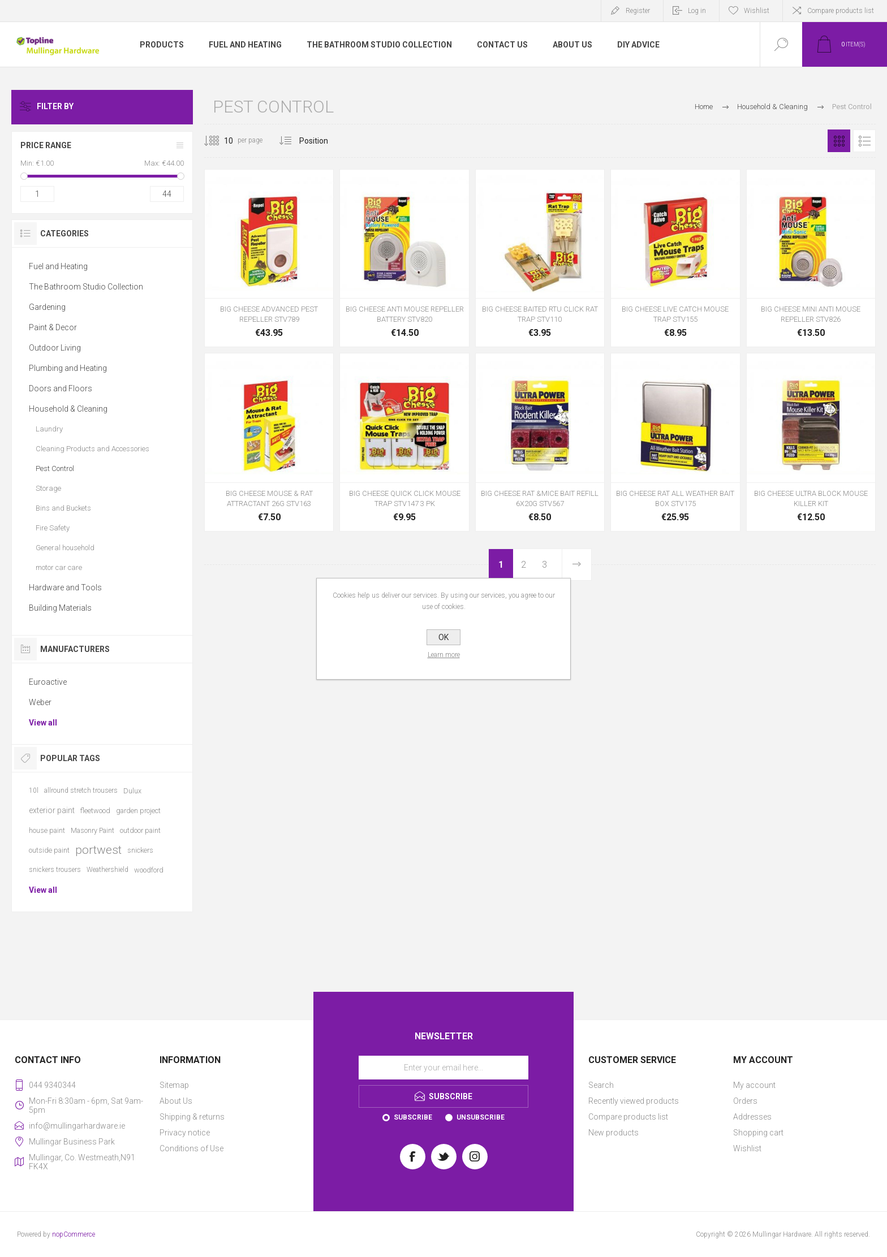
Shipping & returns (192, 1116)
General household (65, 547)
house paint (47, 830)
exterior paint (52, 810)
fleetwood (95, 810)
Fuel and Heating (58, 266)
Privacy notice (185, 1132)
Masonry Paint (92, 830)
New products (613, 1132)
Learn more (444, 655)
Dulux (132, 791)
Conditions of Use (191, 1148)
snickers (140, 850)
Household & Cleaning (68, 408)
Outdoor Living (55, 347)
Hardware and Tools (65, 587)
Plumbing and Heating (68, 368)
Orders (745, 1100)
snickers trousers (55, 870)
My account (754, 1085)
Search (601, 1085)
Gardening (47, 307)
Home (704, 106)
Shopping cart (758, 1132)
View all (43, 722)
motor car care (59, 567)
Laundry (49, 429)
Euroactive (48, 681)
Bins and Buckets (63, 508)
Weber (40, 702)
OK (443, 637)
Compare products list (840, 11)
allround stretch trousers (81, 790)
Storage (48, 488)
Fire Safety (53, 528)
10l (33, 790)
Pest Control (55, 468)
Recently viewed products (633, 1100)
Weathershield (107, 870)
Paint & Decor (53, 327)
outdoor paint (140, 830)
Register (638, 11)
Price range (45, 145)
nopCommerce (73, 1234)
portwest (98, 850)
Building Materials (60, 607)
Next (576, 564)
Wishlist (747, 1148)
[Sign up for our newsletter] (443, 1067)
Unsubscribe (481, 1117)
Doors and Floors (60, 388)
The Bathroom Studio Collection (86, 286)
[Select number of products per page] (220, 140)
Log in (697, 11)
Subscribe (413, 1117)
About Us (176, 1100)
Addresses (752, 1116)
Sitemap (174, 1085)
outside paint (49, 850)
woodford (148, 870)
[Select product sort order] (322, 140)
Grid (839, 140)
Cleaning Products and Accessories (92, 448)
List (864, 140)
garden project (138, 810)
